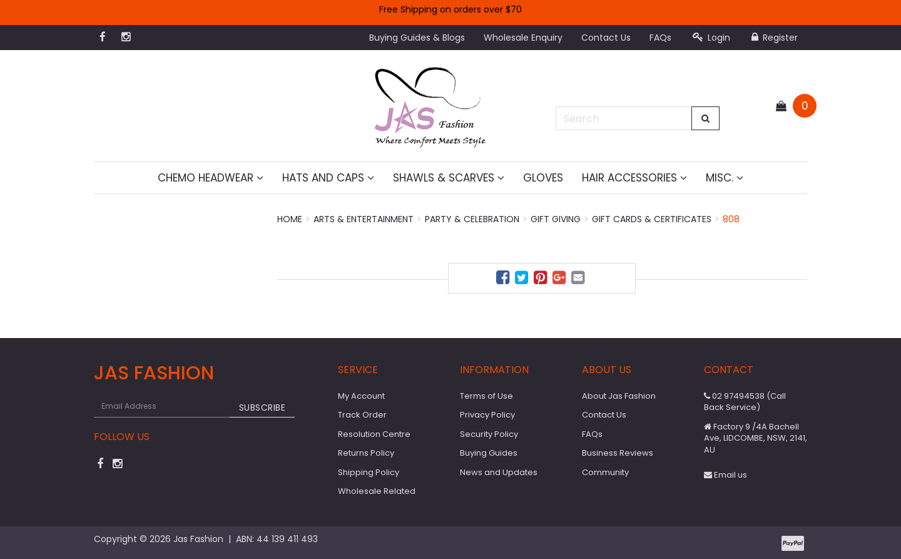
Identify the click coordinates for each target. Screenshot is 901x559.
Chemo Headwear (210, 177)
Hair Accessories (634, 177)
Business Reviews (617, 453)
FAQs (660, 37)
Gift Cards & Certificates (651, 219)
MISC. (724, 177)
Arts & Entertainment (363, 219)
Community (605, 472)
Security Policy (489, 434)
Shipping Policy (368, 472)
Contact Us (606, 37)
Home (289, 219)
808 (731, 219)
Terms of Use (486, 396)
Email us (725, 475)
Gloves (543, 177)
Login (711, 37)
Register (774, 37)
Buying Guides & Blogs (417, 37)
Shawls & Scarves (448, 177)
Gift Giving (556, 219)
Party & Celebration (472, 219)
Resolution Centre (374, 434)
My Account (361, 396)
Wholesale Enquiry (523, 37)
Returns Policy (366, 453)
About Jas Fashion (619, 396)
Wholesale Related (376, 491)
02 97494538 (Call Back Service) (745, 402)
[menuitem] (504, 279)
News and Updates (498, 472)
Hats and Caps (328, 177)
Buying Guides (488, 453)
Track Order (362, 415)
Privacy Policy (487, 415)
